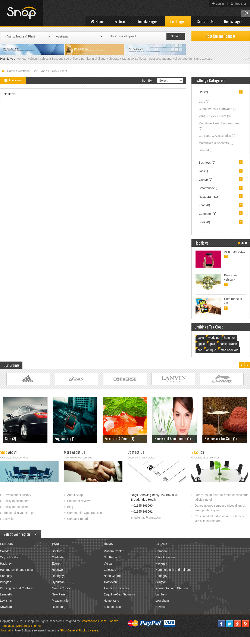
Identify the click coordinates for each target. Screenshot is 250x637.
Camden (5, 551)
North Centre (112, 576)
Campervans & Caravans (218, 109)
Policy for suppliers (16, 507)
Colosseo (110, 569)
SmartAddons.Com (93, 621)
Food (204, 205)
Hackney (6, 563)
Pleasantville (60, 600)
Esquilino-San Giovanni (119, 594)
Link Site (28, 379)
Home (11, 71)
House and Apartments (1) (172, 438)
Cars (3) (10, 438)
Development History (17, 495)
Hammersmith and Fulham (17, 569)
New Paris (58, 594)
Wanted (206, 150)
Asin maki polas (234, 251)
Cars (204, 101)
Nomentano (111, 600)
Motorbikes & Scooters (216, 143)
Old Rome (110, 557)
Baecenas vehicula (230, 277)
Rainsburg (58, 606)
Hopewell (58, 569)
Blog (70, 507)
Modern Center (114, 551)
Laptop (205, 179)
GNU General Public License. (79, 630)
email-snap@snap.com (146, 517)
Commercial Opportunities (84, 512)
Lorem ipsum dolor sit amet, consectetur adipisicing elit (221, 497)
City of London (9, 557)
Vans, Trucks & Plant (215, 116)
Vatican (108, 563)
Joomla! (5, 630)
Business (207, 162)
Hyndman (58, 582)
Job (203, 171)
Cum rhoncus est (233, 301)
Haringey (6, 576)
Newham (6, 606)
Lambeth (6, 594)
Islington (5, 582)
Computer (207, 213)
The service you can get (19, 512)
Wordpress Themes (29, 625)
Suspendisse (112, 606)
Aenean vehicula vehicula (34, 58)
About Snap (75, 495)
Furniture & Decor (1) (119, 438)
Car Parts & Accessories (217, 135)
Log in (218, 3)
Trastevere (111, 582)
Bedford (57, 551)
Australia (23, 71)
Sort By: (147, 80)
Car (35, 71)
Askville (8, 518)
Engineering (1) (65, 438)
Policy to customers (16, 501)
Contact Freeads (78, 518)
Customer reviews (79, 501)
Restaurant (208, 196)
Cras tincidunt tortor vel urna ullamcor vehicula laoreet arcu (219, 518)
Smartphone (209, 188)
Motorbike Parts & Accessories (219, 126)
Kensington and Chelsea (16, 588)
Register (238, 3)
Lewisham (6, 600)
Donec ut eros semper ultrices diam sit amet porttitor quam (220, 508)
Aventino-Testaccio (116, 588)
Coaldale (57, 557)
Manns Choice (61, 588)
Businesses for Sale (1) (220, 438)
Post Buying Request (220, 36)
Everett (56, 563)
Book (204, 222)
